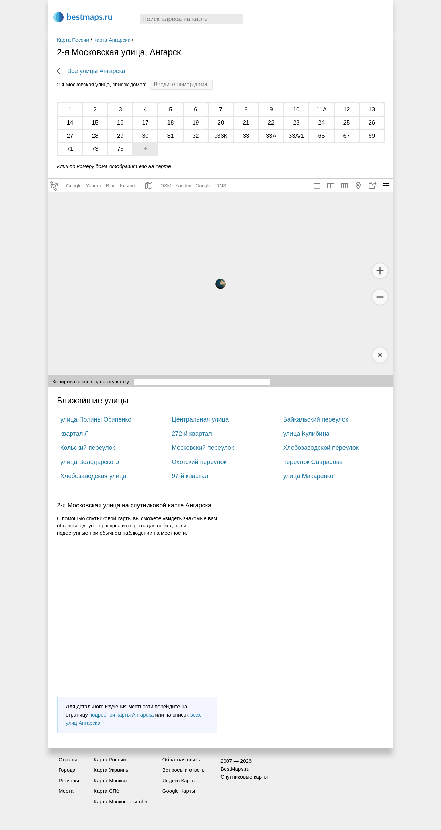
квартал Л (74, 433)
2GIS (220, 185)
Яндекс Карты (179, 780)
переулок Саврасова (313, 461)
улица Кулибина (306, 433)
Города (67, 770)
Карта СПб (107, 791)
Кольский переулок (87, 447)
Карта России (73, 40)
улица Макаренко (308, 476)
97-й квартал (190, 476)
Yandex (94, 185)
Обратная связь (181, 759)
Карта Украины (112, 770)
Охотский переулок (199, 461)
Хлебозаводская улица (93, 476)
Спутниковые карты (244, 777)
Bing (111, 185)
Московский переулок (203, 447)
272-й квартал (192, 433)
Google (74, 185)
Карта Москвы (110, 780)
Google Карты (178, 791)
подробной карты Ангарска (121, 715)
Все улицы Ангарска (96, 71)
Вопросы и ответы (184, 770)
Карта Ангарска (111, 40)
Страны (68, 759)
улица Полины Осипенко (95, 419)
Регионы (69, 780)
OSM (165, 185)
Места (66, 791)
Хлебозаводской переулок (321, 447)
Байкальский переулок (315, 419)
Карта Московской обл (120, 801)
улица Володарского (89, 461)
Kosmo (127, 185)
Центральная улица (200, 419)
